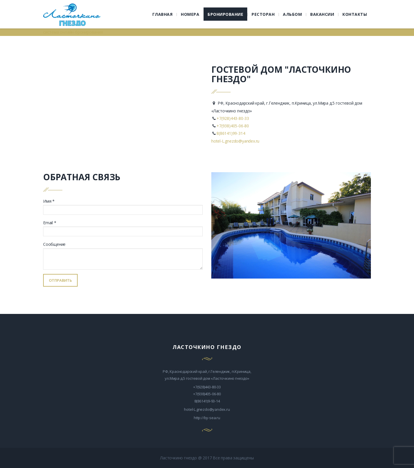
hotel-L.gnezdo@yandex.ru (235, 141)
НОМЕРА (190, 14)
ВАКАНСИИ (322, 14)
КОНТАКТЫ (354, 14)
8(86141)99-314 (230, 133)
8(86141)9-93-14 (207, 401)
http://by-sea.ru (207, 417)
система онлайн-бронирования (73, 32)
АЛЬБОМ (292, 14)
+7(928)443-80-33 (232, 118)
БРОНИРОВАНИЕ (225, 14)
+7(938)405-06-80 (232, 125)
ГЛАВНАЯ (162, 14)
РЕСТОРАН (263, 14)
